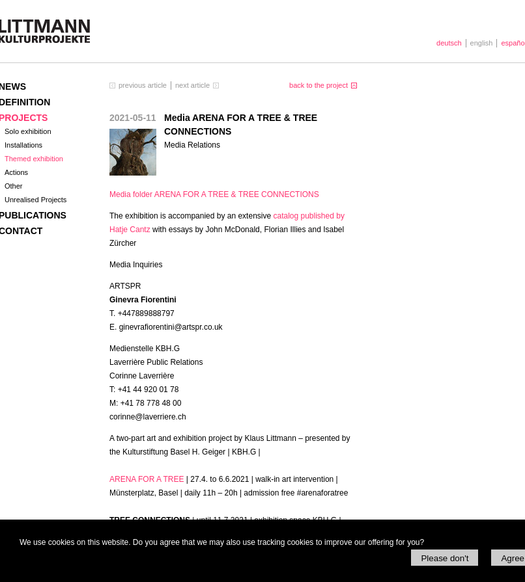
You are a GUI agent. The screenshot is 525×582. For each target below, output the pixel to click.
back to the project (318, 85)
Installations (23, 145)
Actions (16, 172)
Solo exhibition (28, 131)
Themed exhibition (34, 159)
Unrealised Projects (35, 200)
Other (14, 186)
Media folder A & (214, 194)
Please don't (444, 558)
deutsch (449, 43)
